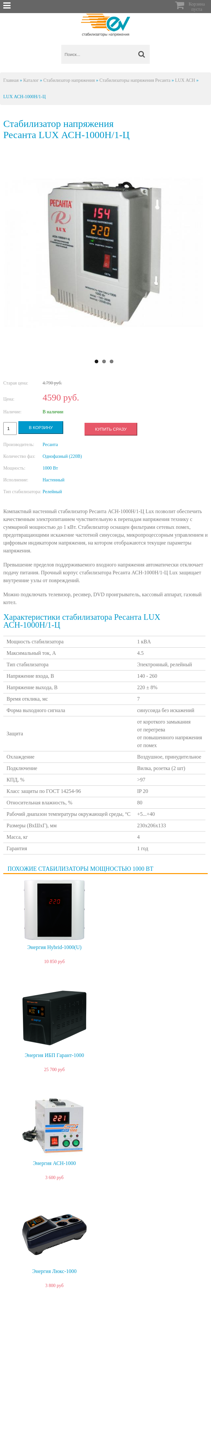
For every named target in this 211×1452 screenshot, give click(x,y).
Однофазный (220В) (62, 456)
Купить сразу (110, 429)
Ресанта (50, 444)
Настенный (54, 479)
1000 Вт (50, 468)
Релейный (52, 491)
